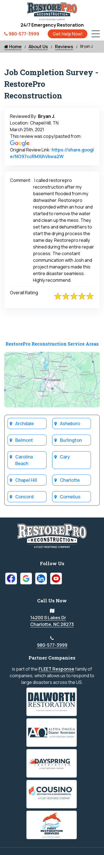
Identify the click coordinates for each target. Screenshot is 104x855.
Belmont (24, 440)
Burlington (71, 440)
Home (13, 47)
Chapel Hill (26, 480)
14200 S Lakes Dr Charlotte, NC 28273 (52, 621)
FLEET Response (56, 669)
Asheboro (70, 423)
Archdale (24, 423)
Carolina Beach (24, 460)
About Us (38, 47)
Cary (65, 457)
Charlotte (70, 480)
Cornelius (70, 497)
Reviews (64, 47)
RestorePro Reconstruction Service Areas (52, 344)
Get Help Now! (67, 34)
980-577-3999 (52, 645)
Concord (24, 497)
